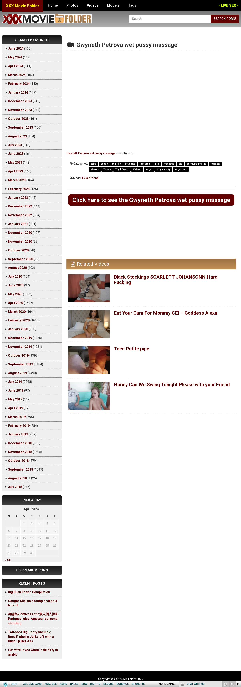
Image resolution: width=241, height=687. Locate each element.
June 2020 (15, 285)
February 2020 (19, 320)
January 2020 (18, 329)
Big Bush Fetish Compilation (29, 592)
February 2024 (19, 84)
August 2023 (17, 136)
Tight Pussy (122, 169)
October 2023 (18, 119)
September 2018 (20, 469)
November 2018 (20, 452)
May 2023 (15, 162)
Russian (215, 163)
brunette (130, 163)
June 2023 (15, 154)
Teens (107, 169)
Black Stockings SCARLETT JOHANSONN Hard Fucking (166, 279)
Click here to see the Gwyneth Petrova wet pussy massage (151, 199)
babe (93, 163)
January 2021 (18, 224)
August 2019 (17, 373)
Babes (104, 163)
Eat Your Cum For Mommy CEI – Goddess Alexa (165, 313)
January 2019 (18, 434)
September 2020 (20, 259)
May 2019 (15, 399)
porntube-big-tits (196, 163)
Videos (92, 5)
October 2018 (18, 461)
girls (156, 163)
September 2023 (20, 127)
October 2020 (18, 250)
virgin (149, 169)
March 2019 (17, 417)
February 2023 (19, 189)
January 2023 (18, 198)
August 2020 (17, 268)
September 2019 (20, 364)
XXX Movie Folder (22, 5)
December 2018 (20, 443)
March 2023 (17, 180)
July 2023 (15, 145)
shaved (95, 169)
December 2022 (20, 206)
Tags (132, 5)
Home (53, 5)
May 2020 (15, 294)
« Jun (8, 560)
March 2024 (17, 75)
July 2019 (15, 382)
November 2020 (20, 241)
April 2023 (15, 171)
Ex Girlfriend (90, 178)
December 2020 (20, 233)
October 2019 (18, 355)
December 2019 (20, 338)
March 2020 (17, 312)
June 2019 (15, 390)
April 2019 (15, 408)
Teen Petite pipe (131, 349)
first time (145, 163)
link (237, 624)
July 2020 (15, 276)
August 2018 (17, 478)
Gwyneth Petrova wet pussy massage (90, 153)
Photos (72, 5)
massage (169, 163)
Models (113, 5)
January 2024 (18, 92)
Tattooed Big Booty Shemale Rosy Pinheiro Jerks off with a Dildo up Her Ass (31, 636)
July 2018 (15, 487)
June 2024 (15, 48)
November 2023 (20, 110)
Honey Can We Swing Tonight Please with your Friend (172, 384)
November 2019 (20, 347)
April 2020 (15, 303)
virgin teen (181, 169)
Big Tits (116, 163)
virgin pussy (163, 169)
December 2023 (20, 101)
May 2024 (15, 57)
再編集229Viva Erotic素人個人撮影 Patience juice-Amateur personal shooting (35, 618)
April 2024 (15, 66)
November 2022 (20, 215)
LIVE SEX (228, 5)
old (180, 163)
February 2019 (19, 426)
